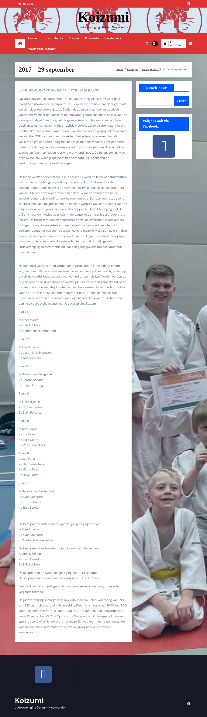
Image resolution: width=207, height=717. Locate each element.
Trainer (74, 38)
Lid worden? (52, 38)
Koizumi (103, 17)
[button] (190, 43)
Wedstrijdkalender (42, 49)
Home (32, 38)
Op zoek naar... (156, 88)
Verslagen (111, 38)
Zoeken (181, 100)
